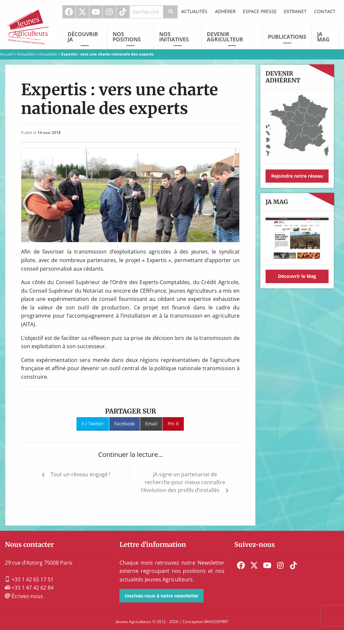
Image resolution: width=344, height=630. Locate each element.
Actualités (194, 11)
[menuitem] (69, 11)
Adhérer (225, 11)
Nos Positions (127, 37)
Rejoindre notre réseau (297, 176)
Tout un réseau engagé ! (80, 474)
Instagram (109, 11)
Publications (287, 36)
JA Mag (323, 37)
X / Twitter (92, 423)
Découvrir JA (83, 37)
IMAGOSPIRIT (216, 621)
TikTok (122, 11)
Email (151, 423)
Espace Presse (260, 11)
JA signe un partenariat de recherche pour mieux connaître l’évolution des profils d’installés (183, 482)
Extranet (295, 11)
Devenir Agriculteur (225, 37)
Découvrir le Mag (297, 276)
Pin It (173, 423)
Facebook (68, 11)
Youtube (95, 11)
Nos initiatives (174, 37)
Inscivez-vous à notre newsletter (162, 596)
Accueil (6, 54)
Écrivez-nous (24, 596)
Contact (324, 11)
